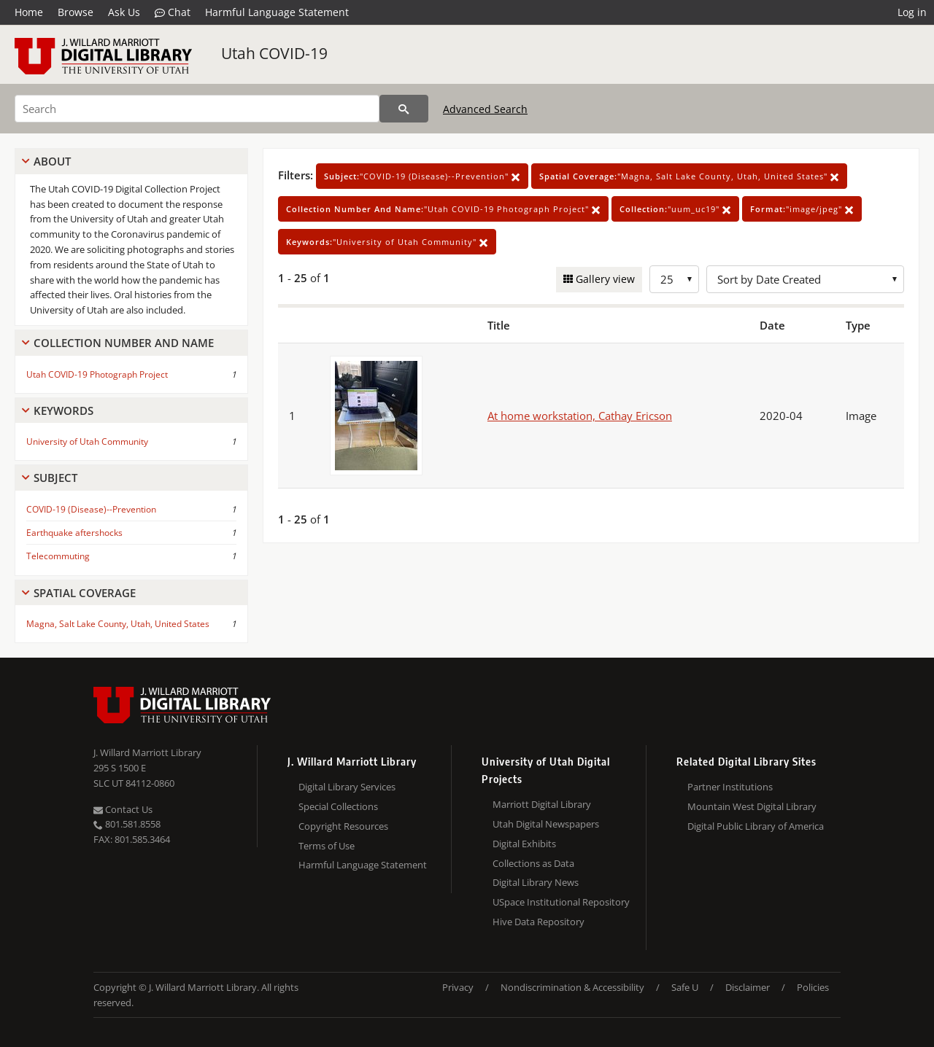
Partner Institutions (730, 786)
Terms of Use (326, 845)
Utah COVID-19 (274, 53)
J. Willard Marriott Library (147, 752)
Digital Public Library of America (755, 826)
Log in (912, 12)
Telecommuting (58, 556)
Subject (55, 477)
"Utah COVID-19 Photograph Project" (443, 208)
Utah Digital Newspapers (546, 823)
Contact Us (123, 809)
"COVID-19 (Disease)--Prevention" (422, 176)
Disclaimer (747, 987)
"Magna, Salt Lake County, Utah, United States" (689, 176)
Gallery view (604, 279)
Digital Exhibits (524, 843)
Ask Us (124, 12)
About (52, 161)
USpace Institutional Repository (561, 901)
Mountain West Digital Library (752, 806)
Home (29, 12)
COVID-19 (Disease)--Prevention (91, 509)
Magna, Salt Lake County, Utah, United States (117, 624)
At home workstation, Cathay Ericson (579, 415)
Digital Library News (536, 882)
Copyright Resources (343, 826)
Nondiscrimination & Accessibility (572, 987)
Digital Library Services (346, 786)
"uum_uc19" (675, 208)
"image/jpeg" (802, 208)
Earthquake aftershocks (74, 532)
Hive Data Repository (538, 921)
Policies (813, 987)
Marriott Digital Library (542, 804)
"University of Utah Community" (387, 241)
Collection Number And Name (124, 342)
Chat (172, 12)
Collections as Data (533, 863)
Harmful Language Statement (277, 12)
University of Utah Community (87, 441)
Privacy (458, 987)
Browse (75, 12)
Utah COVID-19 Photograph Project (97, 374)
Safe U (684, 987)
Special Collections (338, 806)
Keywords (63, 410)
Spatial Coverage (85, 592)
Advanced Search (485, 109)
